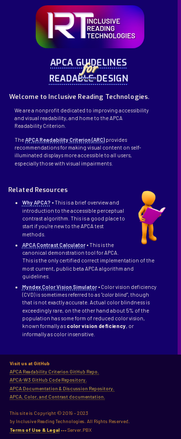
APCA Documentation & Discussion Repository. (62, 388)
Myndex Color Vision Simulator (59, 287)
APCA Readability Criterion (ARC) (65, 140)
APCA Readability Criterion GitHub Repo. (54, 371)
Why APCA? (36, 202)
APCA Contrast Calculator (53, 245)
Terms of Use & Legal (35, 430)
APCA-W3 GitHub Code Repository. (48, 380)
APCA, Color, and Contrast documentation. (57, 396)
